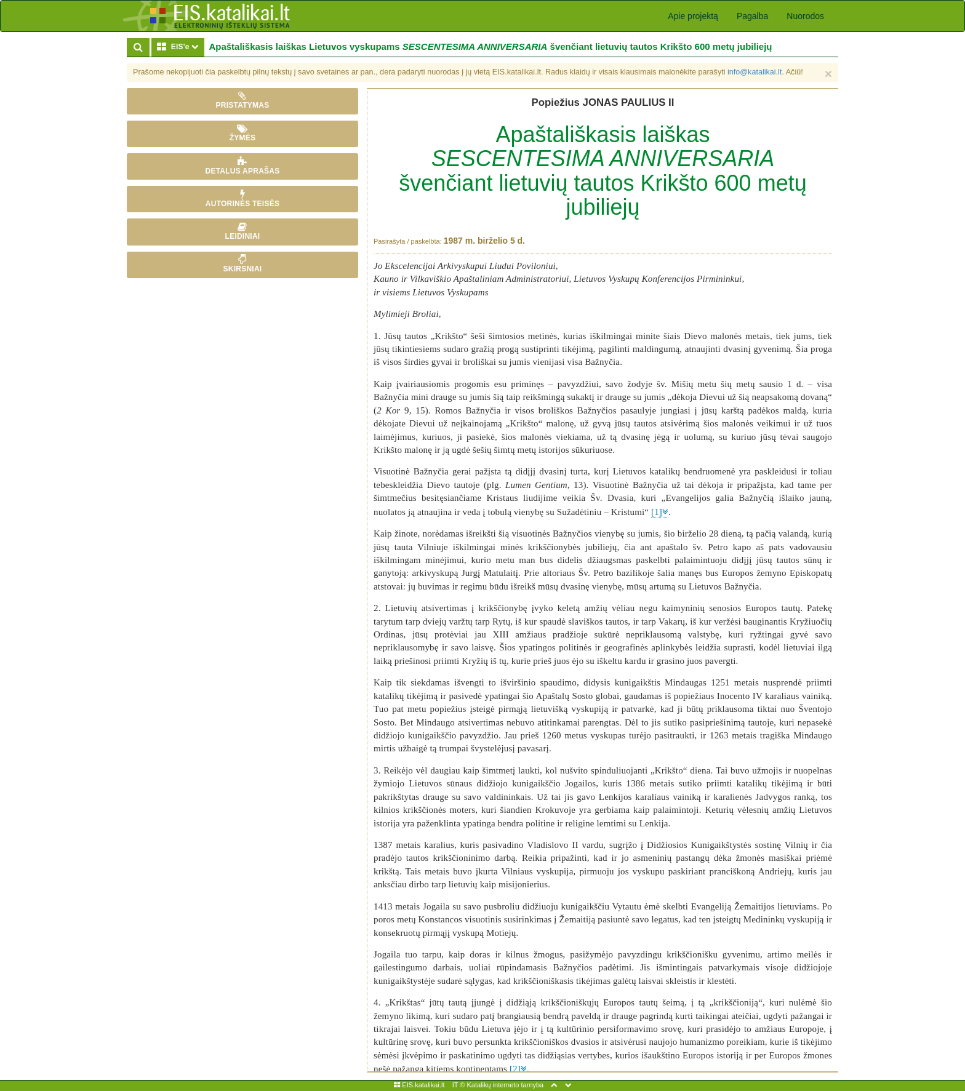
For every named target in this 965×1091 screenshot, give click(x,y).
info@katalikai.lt (754, 72)
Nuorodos (805, 16)
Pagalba (752, 16)
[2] (515, 1069)
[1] (656, 512)
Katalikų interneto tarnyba (504, 1085)
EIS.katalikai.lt (419, 1085)
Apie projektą (693, 16)
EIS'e (180, 46)
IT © (458, 1085)
